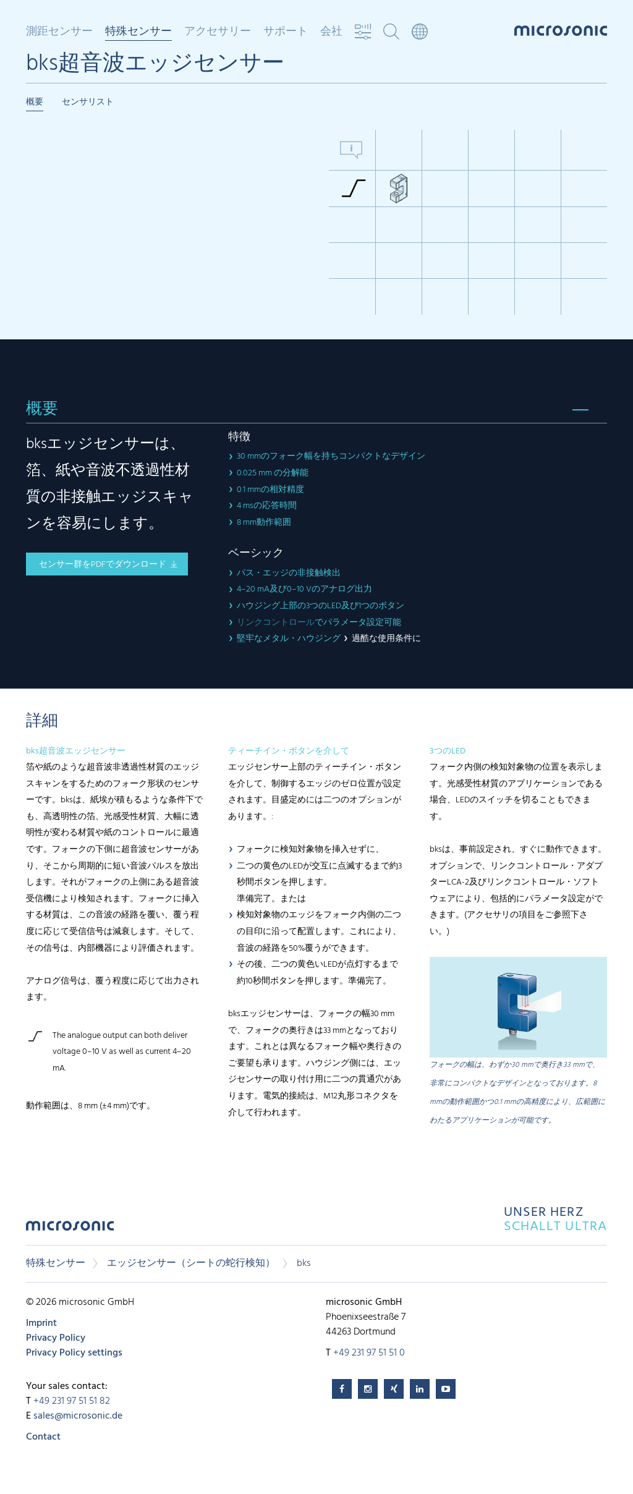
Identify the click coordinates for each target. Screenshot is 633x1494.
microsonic (70, 1229)
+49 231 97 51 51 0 (369, 1353)
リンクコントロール (276, 623)
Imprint (41, 1323)
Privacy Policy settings (74, 1353)
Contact (43, 1437)
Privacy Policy (55, 1338)
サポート (285, 32)
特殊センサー (138, 33)
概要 (34, 102)
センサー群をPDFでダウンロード (102, 565)
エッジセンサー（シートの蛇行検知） (191, 1263)
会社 (331, 32)
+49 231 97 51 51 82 (71, 1401)
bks (304, 1263)
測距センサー (59, 32)
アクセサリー (217, 32)
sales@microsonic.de (77, 1416)
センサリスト (88, 102)
